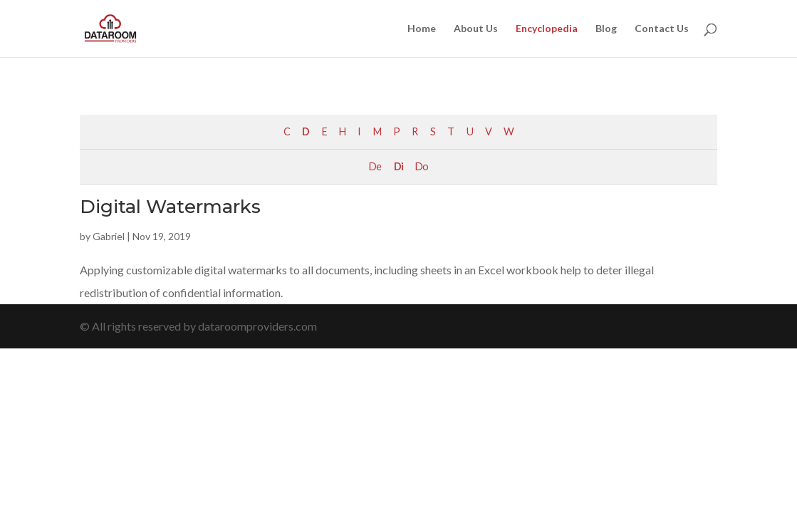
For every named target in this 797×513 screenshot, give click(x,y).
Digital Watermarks (170, 206)
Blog (606, 29)
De (375, 166)
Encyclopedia (547, 29)
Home (421, 29)
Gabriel (109, 236)
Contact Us (662, 29)
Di (398, 166)
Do (421, 166)
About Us (476, 29)
